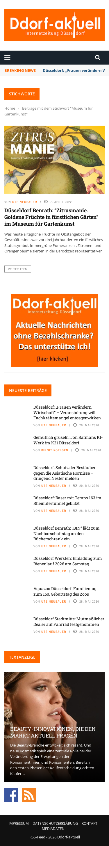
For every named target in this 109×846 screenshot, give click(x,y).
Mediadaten (53, 828)
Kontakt (89, 823)
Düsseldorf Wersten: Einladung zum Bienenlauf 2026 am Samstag (67, 560)
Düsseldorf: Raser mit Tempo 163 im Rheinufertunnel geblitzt (67, 500)
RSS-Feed (37, 837)
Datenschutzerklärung (55, 823)
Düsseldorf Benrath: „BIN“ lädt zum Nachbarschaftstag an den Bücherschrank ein (66, 533)
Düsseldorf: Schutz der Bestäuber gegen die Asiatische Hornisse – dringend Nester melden (64, 473)
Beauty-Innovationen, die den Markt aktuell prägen (53, 732)
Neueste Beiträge (28, 390)
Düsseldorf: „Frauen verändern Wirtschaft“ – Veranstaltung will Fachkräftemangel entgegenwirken (67, 412)
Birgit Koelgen (54, 450)
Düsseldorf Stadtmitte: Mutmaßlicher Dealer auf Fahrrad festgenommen (68, 621)
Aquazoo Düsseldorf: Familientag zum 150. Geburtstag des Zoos (65, 591)
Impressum (19, 823)
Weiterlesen (17, 269)
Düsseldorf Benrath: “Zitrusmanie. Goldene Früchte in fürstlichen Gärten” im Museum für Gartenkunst (51, 217)
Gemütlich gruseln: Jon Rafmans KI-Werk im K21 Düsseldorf (68, 439)
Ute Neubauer (24, 202)
